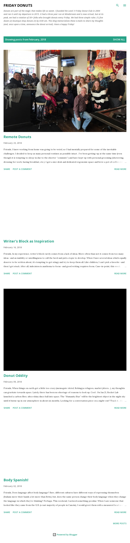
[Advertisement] (65, 205)
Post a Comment (22, 169)
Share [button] (7, 169)
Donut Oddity (16, 375)
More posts (119, 523)
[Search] (117, 5)
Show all (119, 39)
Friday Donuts (18, 5)
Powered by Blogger (65, 534)
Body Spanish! (16, 479)
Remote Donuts (17, 136)
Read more (120, 169)
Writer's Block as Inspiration (29, 241)
